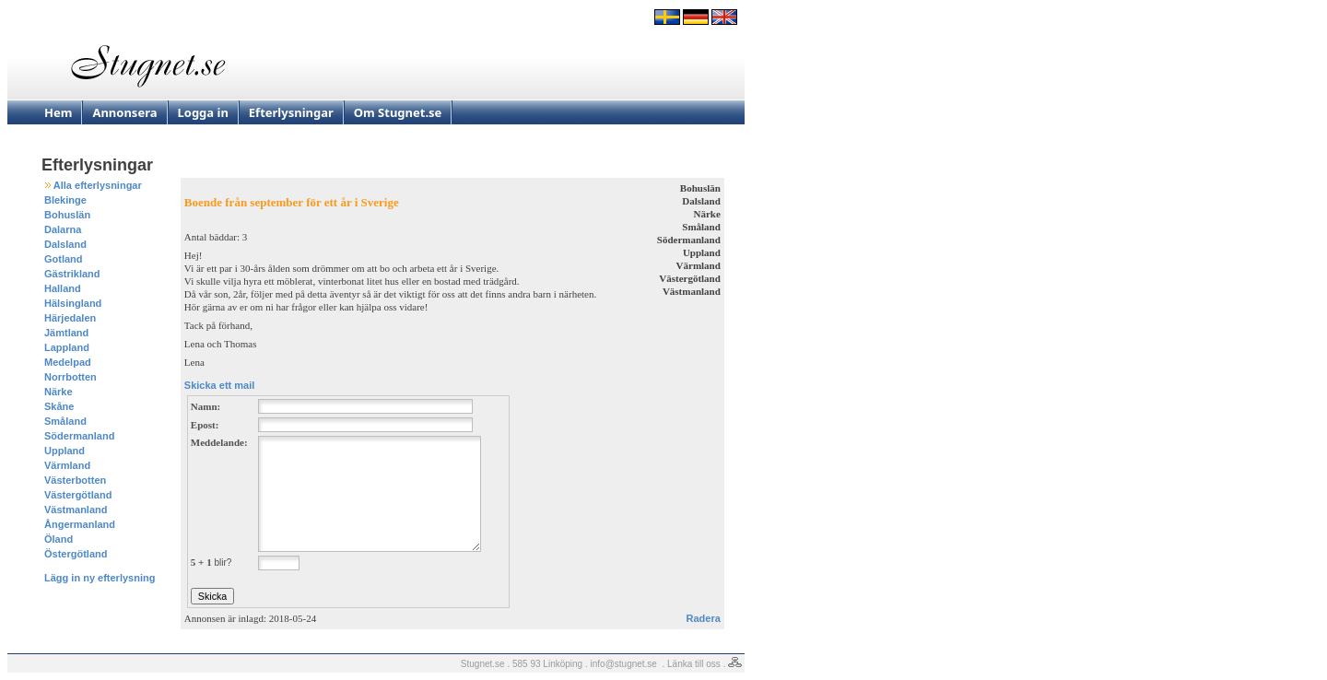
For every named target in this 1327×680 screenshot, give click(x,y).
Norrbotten (70, 376)
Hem (58, 112)
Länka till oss (694, 664)
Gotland (63, 258)
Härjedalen (70, 317)
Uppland (64, 450)
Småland (65, 421)
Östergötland (75, 553)
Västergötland (78, 494)
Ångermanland (79, 524)
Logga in (203, 112)
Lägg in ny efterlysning (99, 577)
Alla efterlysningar (97, 185)
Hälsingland (72, 303)
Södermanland (79, 435)
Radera (704, 618)
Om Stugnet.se (398, 112)
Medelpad (67, 362)
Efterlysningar (291, 112)
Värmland (67, 465)
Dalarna (62, 229)
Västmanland (75, 509)
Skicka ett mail (219, 385)
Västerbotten (75, 480)
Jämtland (66, 332)
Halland (62, 288)
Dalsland (65, 244)
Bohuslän (67, 214)
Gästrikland (72, 273)
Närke (58, 391)
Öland (58, 539)
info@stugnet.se (624, 664)
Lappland (66, 347)
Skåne (59, 406)
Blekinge (65, 199)
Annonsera (124, 112)
